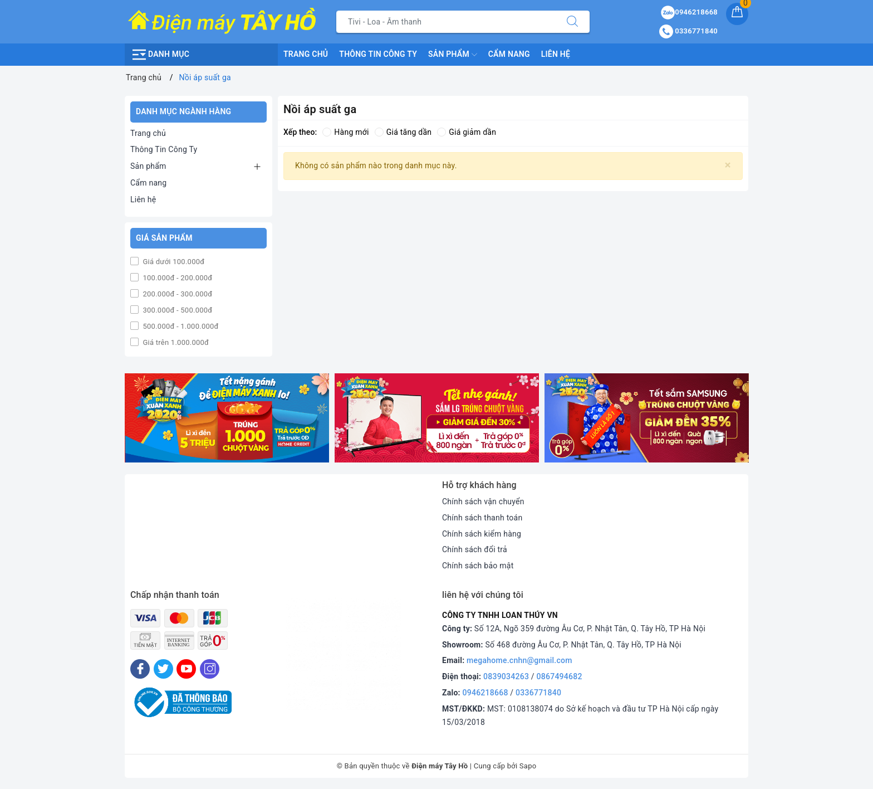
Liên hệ (555, 54)
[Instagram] (209, 669)
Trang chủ (305, 54)
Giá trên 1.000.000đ (175, 342)
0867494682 (559, 676)
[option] (227, 418)
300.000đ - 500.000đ (176, 310)
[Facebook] (140, 669)
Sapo (528, 766)
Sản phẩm (452, 54)
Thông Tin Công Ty (378, 54)
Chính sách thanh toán (482, 517)
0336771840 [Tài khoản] (688, 31)
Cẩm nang (509, 54)
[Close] (728, 165)
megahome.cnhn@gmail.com (519, 660)
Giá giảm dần (466, 132)
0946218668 (485, 692)
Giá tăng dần (403, 132)
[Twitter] (163, 669)
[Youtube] (186, 669)
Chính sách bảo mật (477, 565)
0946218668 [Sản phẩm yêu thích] (689, 12)
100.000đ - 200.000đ (176, 278)
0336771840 (538, 692)
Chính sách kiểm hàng (481, 533)
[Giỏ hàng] (737, 14)
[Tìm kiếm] (572, 22)
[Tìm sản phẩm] (446, 22)
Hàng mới (345, 132)
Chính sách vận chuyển (483, 501)
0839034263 (506, 676)
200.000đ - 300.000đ (176, 294)
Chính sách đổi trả (474, 549)
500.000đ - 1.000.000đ (180, 326)
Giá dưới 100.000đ (172, 261)
